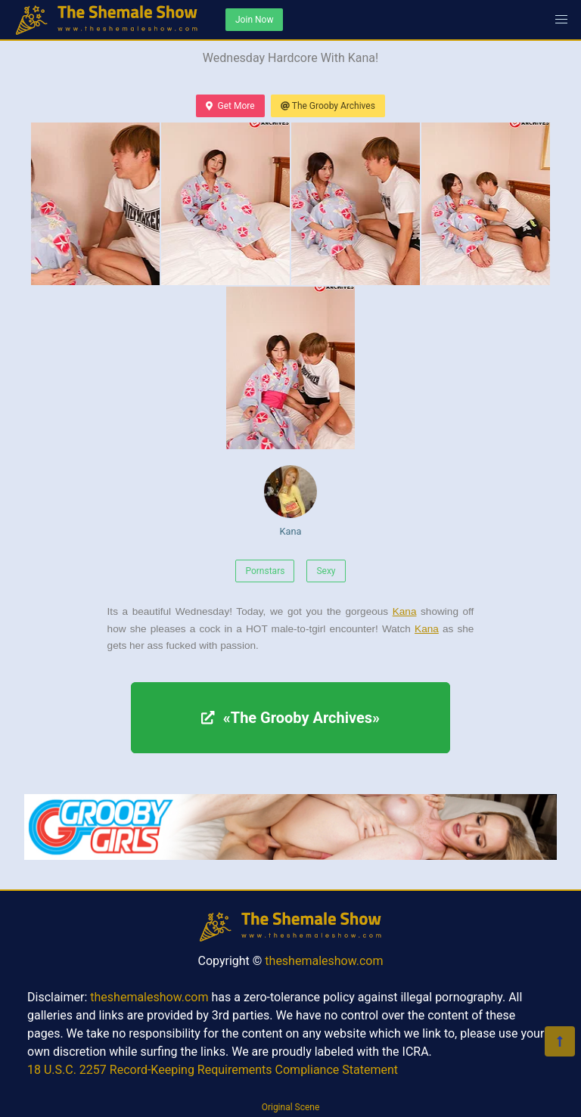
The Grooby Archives (328, 106)
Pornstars (264, 571)
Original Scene (291, 1107)
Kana (290, 501)
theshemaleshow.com (324, 961)
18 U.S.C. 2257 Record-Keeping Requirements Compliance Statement (212, 1070)
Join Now (254, 19)
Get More (230, 106)
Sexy (325, 571)
